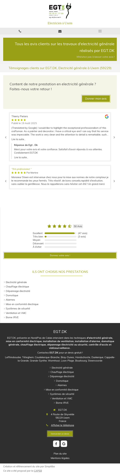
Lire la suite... (18, 139)
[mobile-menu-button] (100, 31)
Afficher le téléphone (62, 425)
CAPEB (38, 470)
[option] (60, 137)
